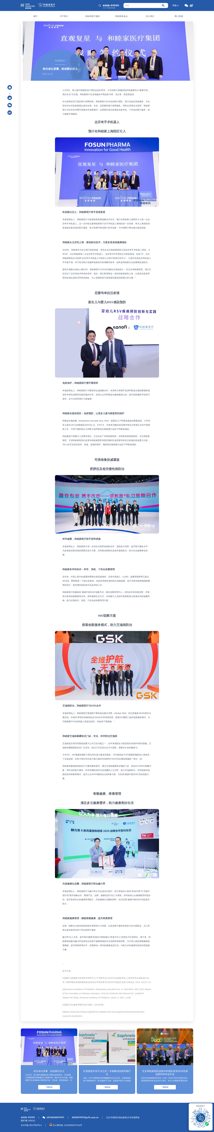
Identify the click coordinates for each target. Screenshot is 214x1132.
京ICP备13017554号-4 (31, 1125)
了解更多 (49, 1087)
